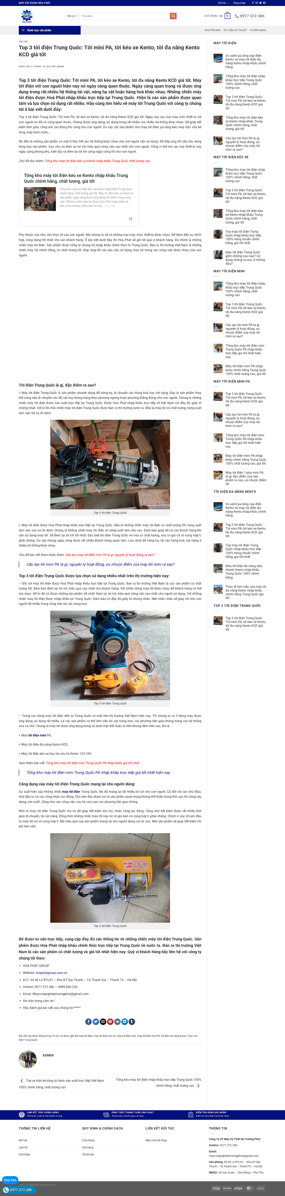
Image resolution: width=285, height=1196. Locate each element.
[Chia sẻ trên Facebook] (88, 1021)
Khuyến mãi (213, 30)
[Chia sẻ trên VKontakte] (117, 1021)
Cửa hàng (88, 1140)
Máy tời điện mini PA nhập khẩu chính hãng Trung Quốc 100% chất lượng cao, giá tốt (246, 370)
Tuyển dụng (258, 30)
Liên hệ (23, 1147)
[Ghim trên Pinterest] (110, 1021)
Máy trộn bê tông (156, 1140)
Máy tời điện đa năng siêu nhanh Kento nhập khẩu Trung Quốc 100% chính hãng (244, 571)
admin (60, 66)
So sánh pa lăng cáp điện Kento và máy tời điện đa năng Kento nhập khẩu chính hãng (246, 61)
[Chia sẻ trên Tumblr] (132, 1021)
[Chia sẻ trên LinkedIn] (124, 1021)
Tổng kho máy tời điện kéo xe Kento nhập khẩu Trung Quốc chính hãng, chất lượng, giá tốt (244, 123)
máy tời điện (86, 1035)
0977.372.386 (21, 1190)
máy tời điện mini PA (148, 1035)
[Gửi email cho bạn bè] (103, 1021)
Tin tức (23, 41)
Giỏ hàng (87, 1147)
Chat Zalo (10, 1180)
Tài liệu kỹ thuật (235, 30)
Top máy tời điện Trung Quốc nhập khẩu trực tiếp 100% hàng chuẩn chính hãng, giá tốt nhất (243, 237)
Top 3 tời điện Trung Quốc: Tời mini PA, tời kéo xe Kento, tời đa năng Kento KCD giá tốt (246, 102)
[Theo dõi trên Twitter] (260, 3)
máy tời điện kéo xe (105, 1035)
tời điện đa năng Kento (173, 1035)
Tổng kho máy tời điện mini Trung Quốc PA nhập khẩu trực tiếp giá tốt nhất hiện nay (98, 772)
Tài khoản (88, 1154)
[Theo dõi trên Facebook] (253, 3)
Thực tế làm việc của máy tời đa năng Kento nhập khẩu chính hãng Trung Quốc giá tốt (246, 592)
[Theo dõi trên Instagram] (256, 3)
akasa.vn (50, 1185)
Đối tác (223, 3)
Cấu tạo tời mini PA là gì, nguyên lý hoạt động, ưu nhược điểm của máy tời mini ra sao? (100, 564)
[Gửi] (173, 16)
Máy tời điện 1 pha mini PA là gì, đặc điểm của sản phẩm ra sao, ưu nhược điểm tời (246, 478)
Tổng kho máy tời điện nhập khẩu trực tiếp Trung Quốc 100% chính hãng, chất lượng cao (245, 82)
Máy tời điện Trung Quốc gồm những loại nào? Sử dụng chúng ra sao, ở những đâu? (245, 258)
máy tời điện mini (126, 1035)
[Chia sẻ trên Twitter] (96, 1021)
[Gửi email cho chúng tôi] (264, 3)
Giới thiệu (24, 1154)
